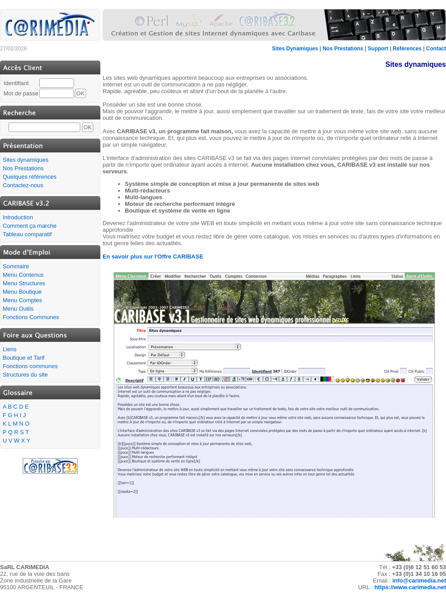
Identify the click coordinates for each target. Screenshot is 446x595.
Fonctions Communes (31, 317)
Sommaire (16, 266)
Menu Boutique (22, 291)
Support (378, 48)
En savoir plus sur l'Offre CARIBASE (153, 256)
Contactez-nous (23, 185)
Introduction (18, 217)
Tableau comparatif (27, 234)
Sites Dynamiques (295, 48)
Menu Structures (24, 283)
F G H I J (14, 415)
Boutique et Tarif (24, 357)
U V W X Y (16, 440)
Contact (436, 48)
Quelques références (30, 176)
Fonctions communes (30, 366)
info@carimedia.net (419, 580)
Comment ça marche (30, 225)
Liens (10, 349)
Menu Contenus (23, 274)
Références (407, 48)
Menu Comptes (22, 300)
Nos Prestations (342, 48)
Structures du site (25, 374)
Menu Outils (18, 308)
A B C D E (16, 406)
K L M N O (16, 423)
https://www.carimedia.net (410, 587)
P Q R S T (16, 432)
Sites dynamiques (26, 159)
